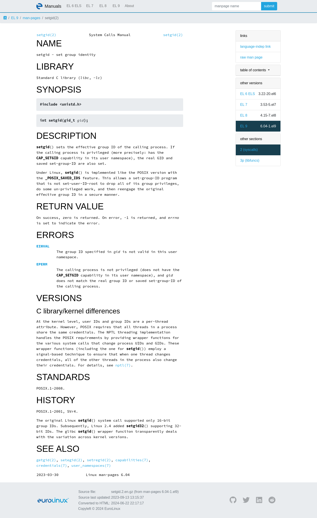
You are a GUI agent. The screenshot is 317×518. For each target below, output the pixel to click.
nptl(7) (123, 365)
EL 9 (116, 6)
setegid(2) (72, 460)
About (129, 6)
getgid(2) (46, 460)
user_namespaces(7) (91, 465)
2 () (249, 150)
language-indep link (255, 46)
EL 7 (89, 6)
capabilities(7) (131, 460)
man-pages (31, 18)
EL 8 (102, 6)
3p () (249, 160)
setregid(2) (99, 460)
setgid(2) (46, 35)
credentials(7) (51, 465)
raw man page (251, 57)
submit (269, 6)
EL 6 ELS (74, 6)
